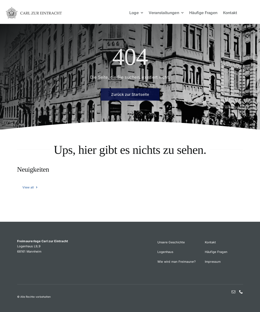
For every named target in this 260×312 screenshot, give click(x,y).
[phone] (241, 292)
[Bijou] (34, 8)
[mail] (233, 292)
